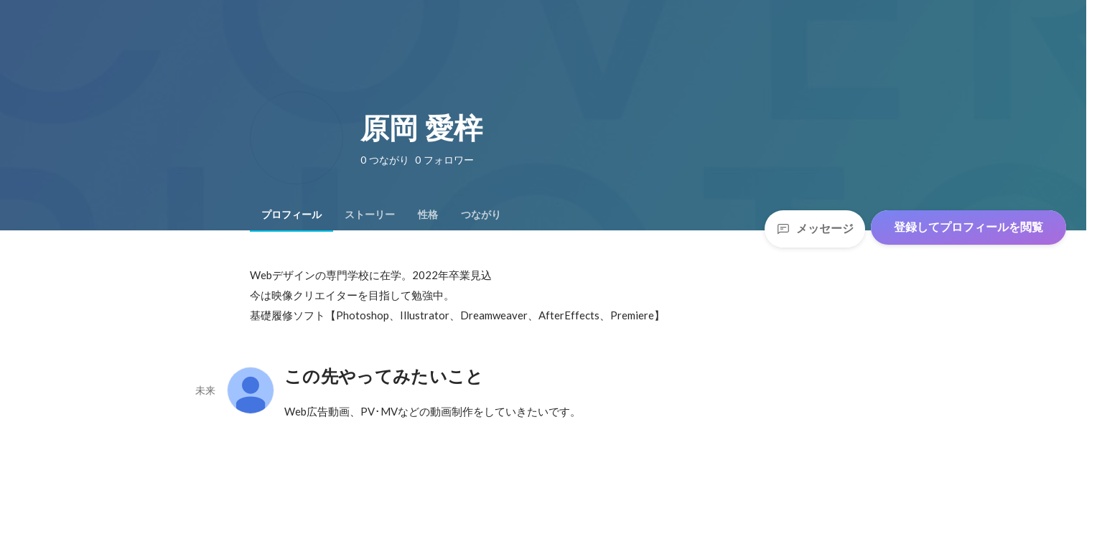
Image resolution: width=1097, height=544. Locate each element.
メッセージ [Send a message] (815, 228)
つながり (481, 214)
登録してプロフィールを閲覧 (968, 227)
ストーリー (370, 214)
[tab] (291, 214)
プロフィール (291, 214)
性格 (428, 214)
